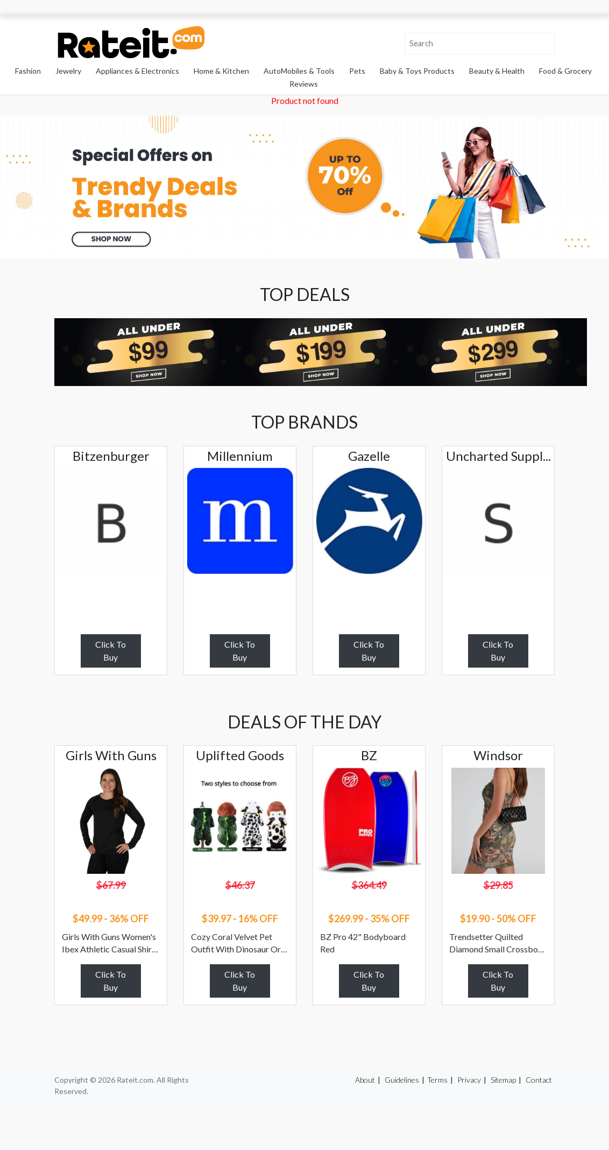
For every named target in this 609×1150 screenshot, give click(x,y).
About (365, 1079)
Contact (539, 1079)
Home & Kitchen (221, 70)
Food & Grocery (565, 70)
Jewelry (68, 70)
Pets (357, 70)
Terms (437, 1079)
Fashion (28, 70)
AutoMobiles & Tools (299, 70)
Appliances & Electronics (137, 70)
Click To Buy (110, 650)
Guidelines (402, 1079)
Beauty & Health (497, 70)
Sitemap (503, 1079)
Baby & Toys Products (417, 70)
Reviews (303, 83)
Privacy (469, 1079)
